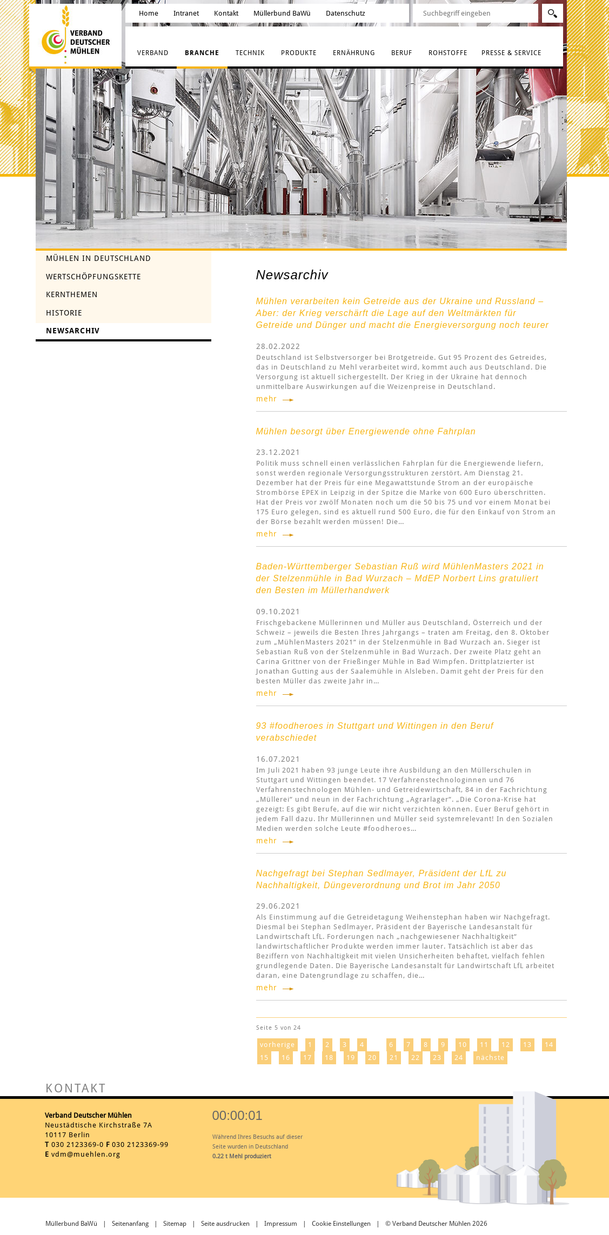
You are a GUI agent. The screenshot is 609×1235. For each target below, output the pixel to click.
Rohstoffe (448, 53)
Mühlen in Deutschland (98, 258)
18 (329, 1057)
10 (462, 1045)
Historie (64, 312)
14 (549, 1045)
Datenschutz (345, 13)
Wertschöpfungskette (93, 276)
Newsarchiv (73, 330)
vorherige (277, 1045)
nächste (490, 1057)
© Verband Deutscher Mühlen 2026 (436, 1223)
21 (394, 1057)
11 (484, 1045)
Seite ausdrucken (225, 1223)
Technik (250, 53)
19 (350, 1057)
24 (458, 1057)
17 (307, 1057)
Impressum (280, 1223)
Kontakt (226, 13)
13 (527, 1045)
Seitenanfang (130, 1223)
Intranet (186, 13)
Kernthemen (72, 294)
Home (148, 13)
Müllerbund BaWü (282, 13)
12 (505, 1045)
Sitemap (174, 1223)
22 (415, 1057)
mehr (266, 398)
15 (264, 1057)
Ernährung (354, 53)
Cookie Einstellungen (341, 1223)
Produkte (299, 53)
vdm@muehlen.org (86, 1154)
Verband (153, 53)
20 (372, 1057)
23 (437, 1057)
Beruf (401, 53)
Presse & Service (511, 53)
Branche (202, 53)
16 (286, 1057)
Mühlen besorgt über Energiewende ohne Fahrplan (366, 431)
